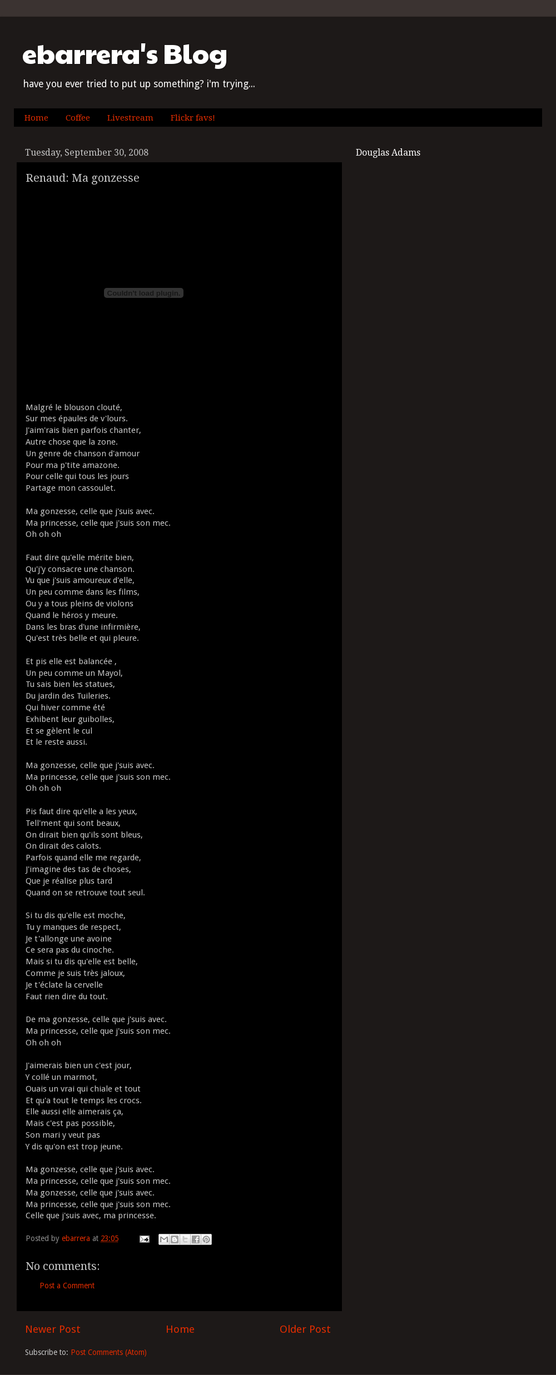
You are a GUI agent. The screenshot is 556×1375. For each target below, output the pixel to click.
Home (36, 118)
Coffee (78, 118)
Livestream (130, 118)
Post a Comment (67, 1285)
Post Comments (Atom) (109, 1352)
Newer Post (53, 1329)
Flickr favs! (193, 118)
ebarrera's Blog (124, 53)
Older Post (305, 1329)
